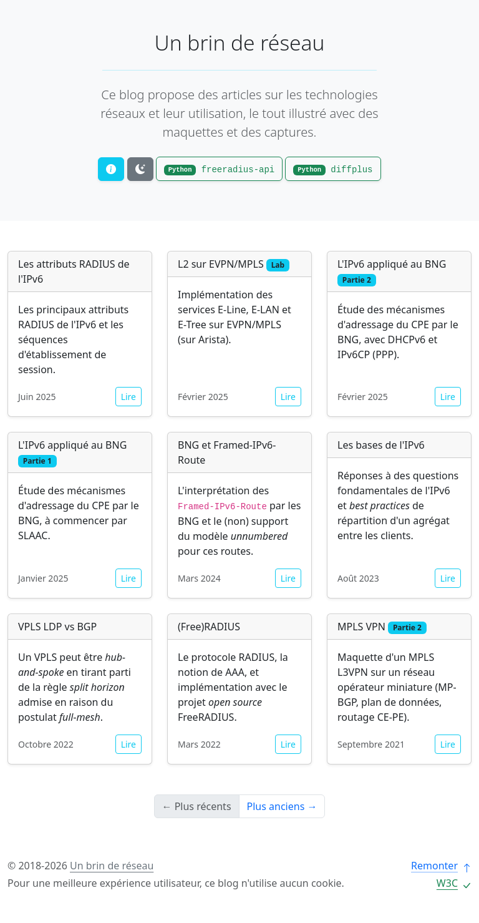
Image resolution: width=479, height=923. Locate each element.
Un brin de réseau (240, 42)
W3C (454, 883)
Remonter (441, 865)
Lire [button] (128, 397)
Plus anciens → (282, 806)
